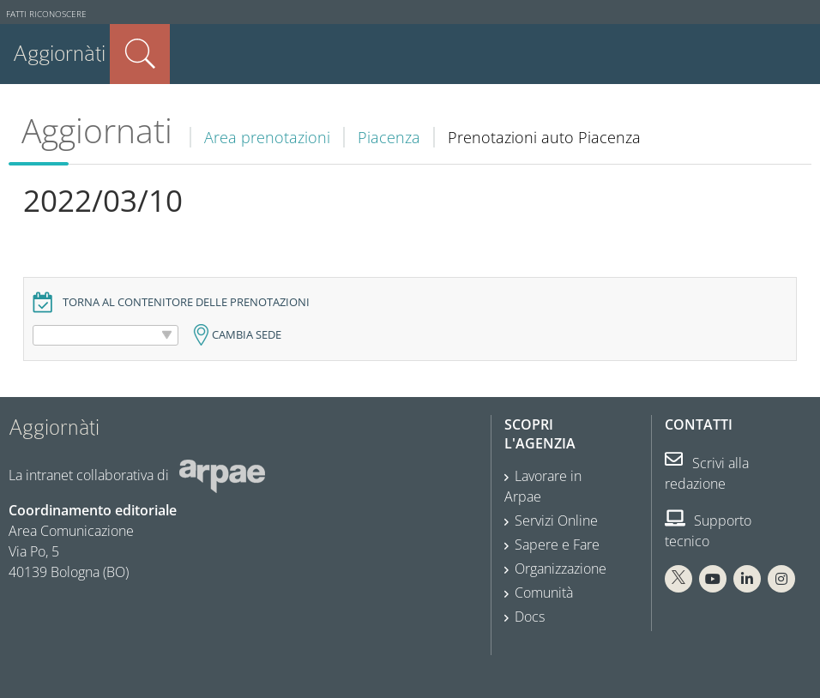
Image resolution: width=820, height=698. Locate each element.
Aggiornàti (59, 53)
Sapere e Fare (557, 544)
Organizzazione (560, 568)
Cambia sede (246, 335)
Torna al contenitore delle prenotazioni (186, 302)
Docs (530, 616)
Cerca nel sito (140, 54)
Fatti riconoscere (46, 14)
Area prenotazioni (267, 137)
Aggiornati (96, 130)
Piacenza (389, 137)
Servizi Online (556, 520)
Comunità (544, 592)
